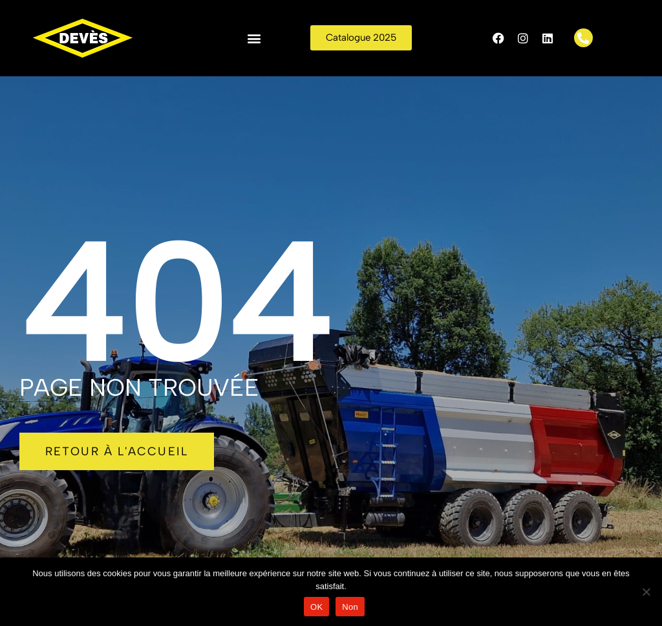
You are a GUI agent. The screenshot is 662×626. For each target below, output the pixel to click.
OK (316, 607)
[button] (254, 38)
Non (350, 607)
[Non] (645, 591)
